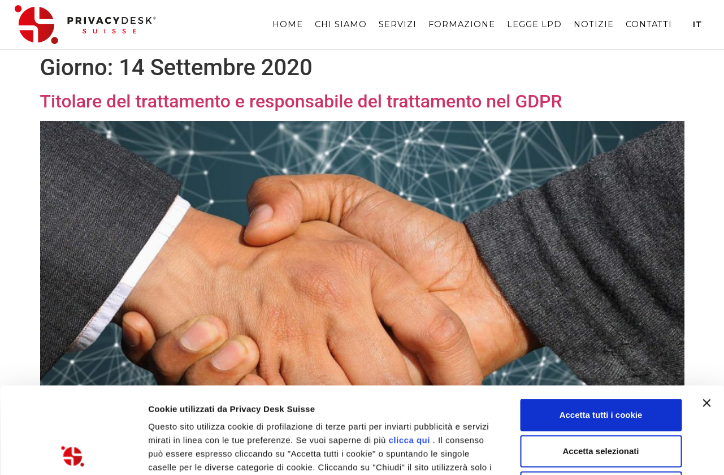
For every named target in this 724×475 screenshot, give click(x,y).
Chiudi (601, 400)
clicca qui (409, 354)
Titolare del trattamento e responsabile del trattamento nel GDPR (301, 101)
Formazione (461, 24)
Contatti (649, 24)
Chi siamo (341, 24)
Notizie (594, 24)
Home (287, 24)
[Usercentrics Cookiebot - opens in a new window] (73, 452)
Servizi (398, 24)
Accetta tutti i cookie (601, 328)
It (698, 24)
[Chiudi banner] (706, 317)
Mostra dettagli (594, 452)
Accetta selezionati (600, 364)
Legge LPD (534, 24)
